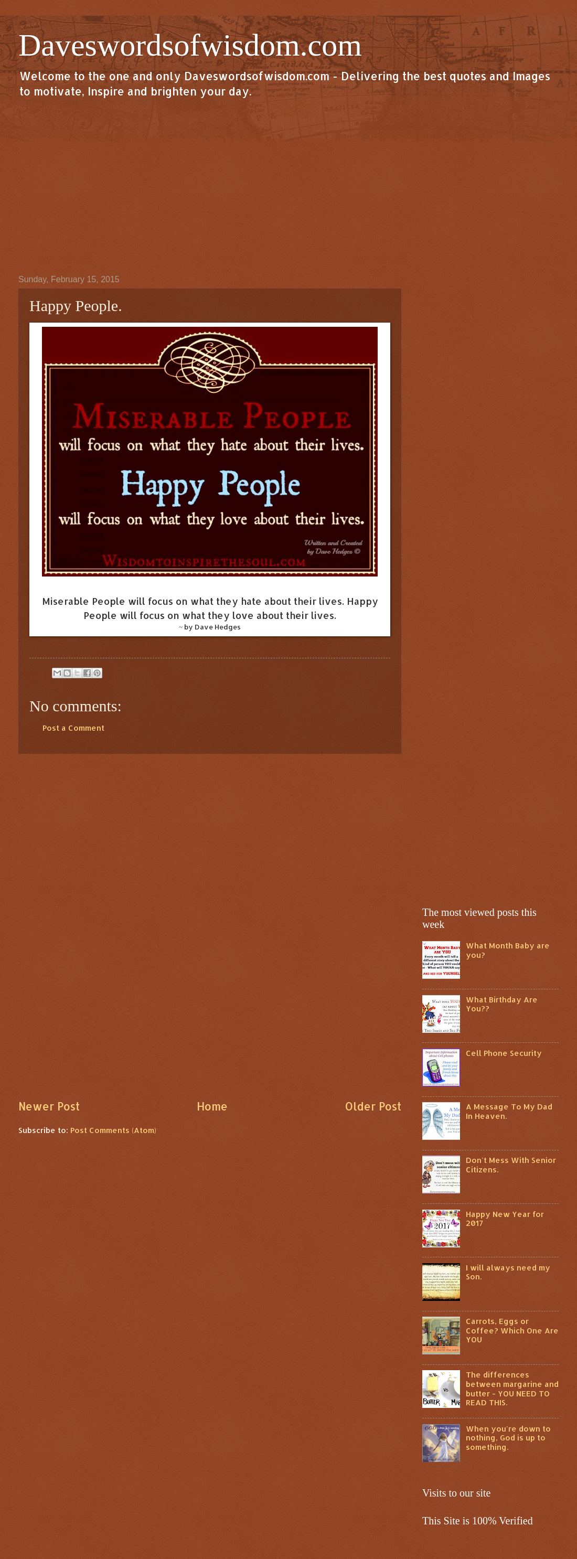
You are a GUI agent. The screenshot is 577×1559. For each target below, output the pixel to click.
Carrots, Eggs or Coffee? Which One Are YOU (512, 1330)
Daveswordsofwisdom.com (190, 45)
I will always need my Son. (508, 1272)
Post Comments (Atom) (113, 1130)
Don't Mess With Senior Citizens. (511, 1164)
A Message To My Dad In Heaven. (509, 1111)
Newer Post (49, 1106)
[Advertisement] (288, 185)
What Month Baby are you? (508, 950)
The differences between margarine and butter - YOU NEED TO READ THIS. (512, 1388)
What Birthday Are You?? (502, 1004)
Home (212, 1106)
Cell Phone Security (504, 1053)
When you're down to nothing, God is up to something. (508, 1438)
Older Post (373, 1106)
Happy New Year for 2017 (505, 1219)
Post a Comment (73, 728)
